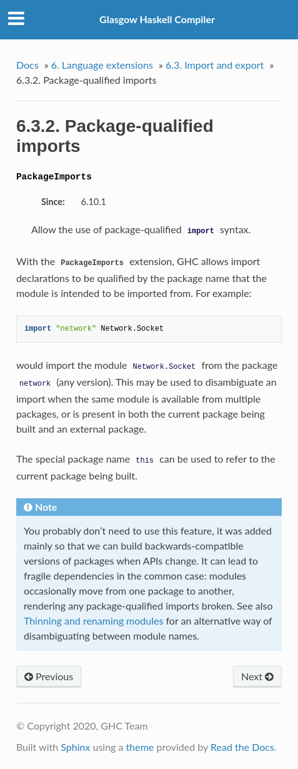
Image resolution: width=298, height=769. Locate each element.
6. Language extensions (102, 65)
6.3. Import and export (215, 65)
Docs (27, 65)
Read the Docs (242, 747)
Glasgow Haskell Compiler (157, 19)
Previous (48, 676)
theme (140, 747)
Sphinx (75, 747)
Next (257, 676)
